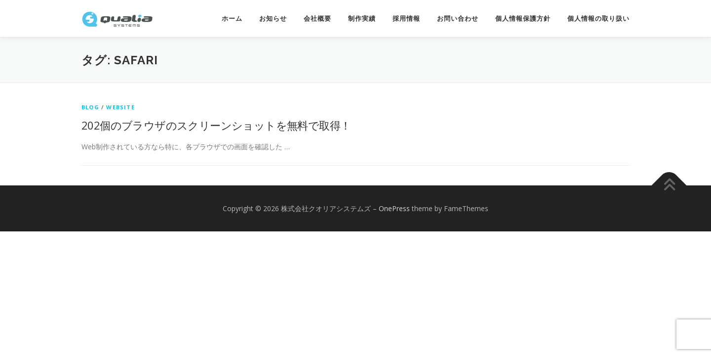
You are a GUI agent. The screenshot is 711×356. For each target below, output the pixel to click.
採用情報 (406, 18)
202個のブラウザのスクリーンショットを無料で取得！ (216, 125)
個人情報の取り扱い (598, 18)
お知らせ (273, 18)
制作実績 (362, 18)
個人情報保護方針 (523, 18)
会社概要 (317, 18)
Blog (90, 107)
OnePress (394, 208)
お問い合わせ (457, 18)
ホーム (232, 18)
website (120, 107)
